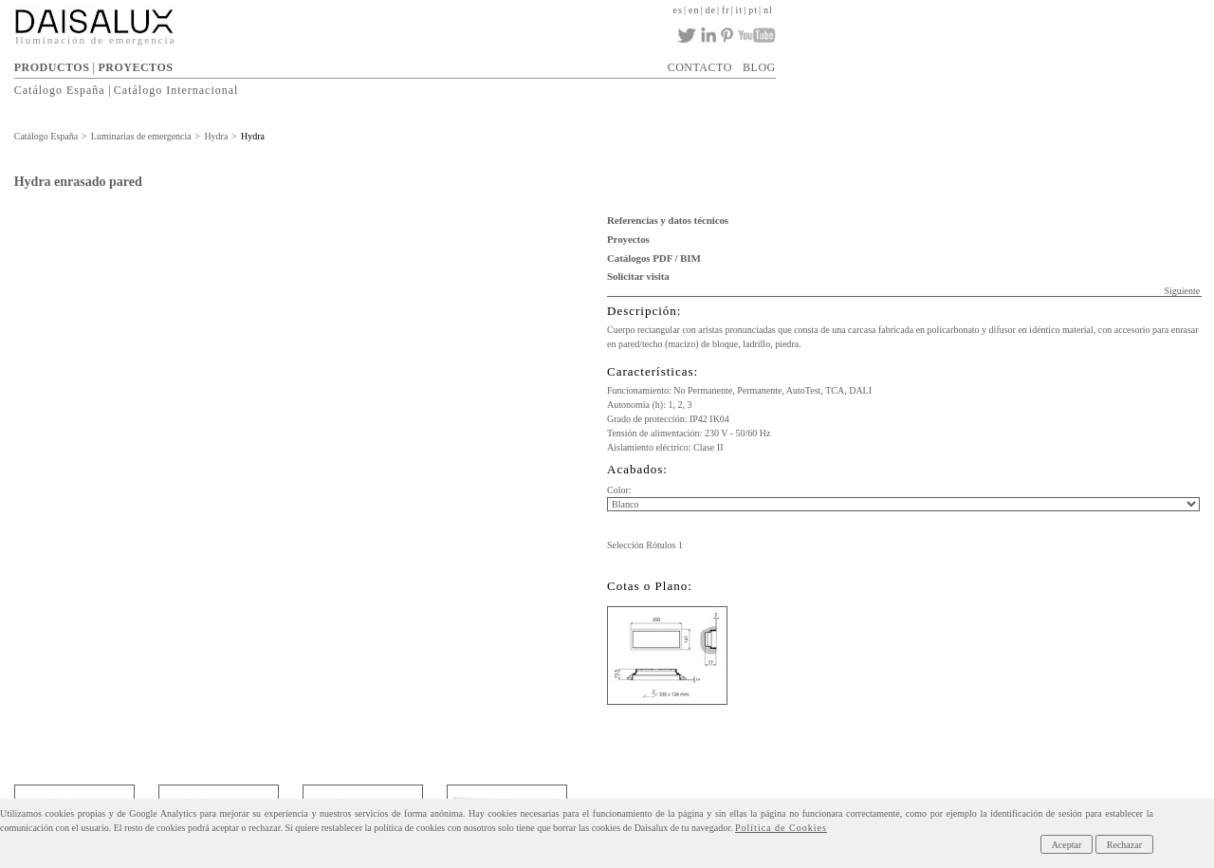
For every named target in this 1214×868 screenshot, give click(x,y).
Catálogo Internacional (176, 90)
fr (726, 10)
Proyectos (628, 239)
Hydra (216, 136)
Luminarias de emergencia (141, 136)
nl (768, 10)
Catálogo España (59, 90)
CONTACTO (700, 67)
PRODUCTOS (52, 67)
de (710, 10)
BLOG (759, 67)
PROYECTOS (135, 67)
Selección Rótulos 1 (645, 545)
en (694, 10)
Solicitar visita (638, 276)
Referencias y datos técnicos (667, 220)
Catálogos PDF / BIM (654, 258)
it (740, 10)
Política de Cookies (781, 827)
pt (753, 10)
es (678, 10)
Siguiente (1182, 291)
